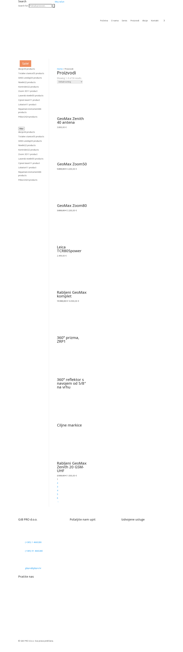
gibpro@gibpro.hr (33, 568)
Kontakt (155, 21)
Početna (104, 21)
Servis (124, 21)
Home (60, 68)
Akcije (145, 21)
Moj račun (59, 1)
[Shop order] (70, 82)
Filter (21, 128)
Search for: (23, 5)
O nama (115, 21)
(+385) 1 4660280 (33, 542)
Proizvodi (134, 21)
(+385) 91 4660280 (34, 550)
